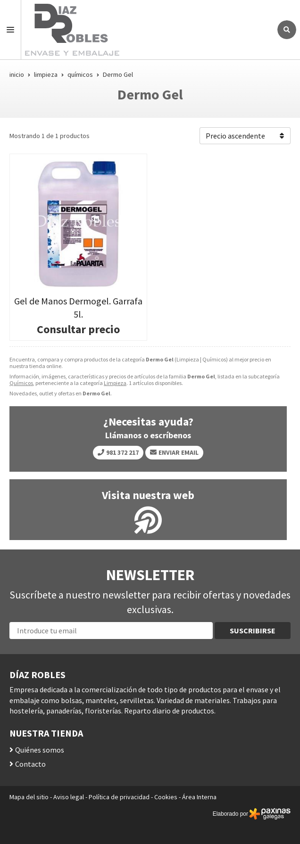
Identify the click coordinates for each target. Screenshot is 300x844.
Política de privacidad (119, 797)
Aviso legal (68, 797)
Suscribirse (252, 630)
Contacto (30, 764)
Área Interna (199, 797)
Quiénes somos (39, 749)
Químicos (21, 382)
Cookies (165, 797)
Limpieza (115, 382)
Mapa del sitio (29, 797)
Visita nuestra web (148, 495)
